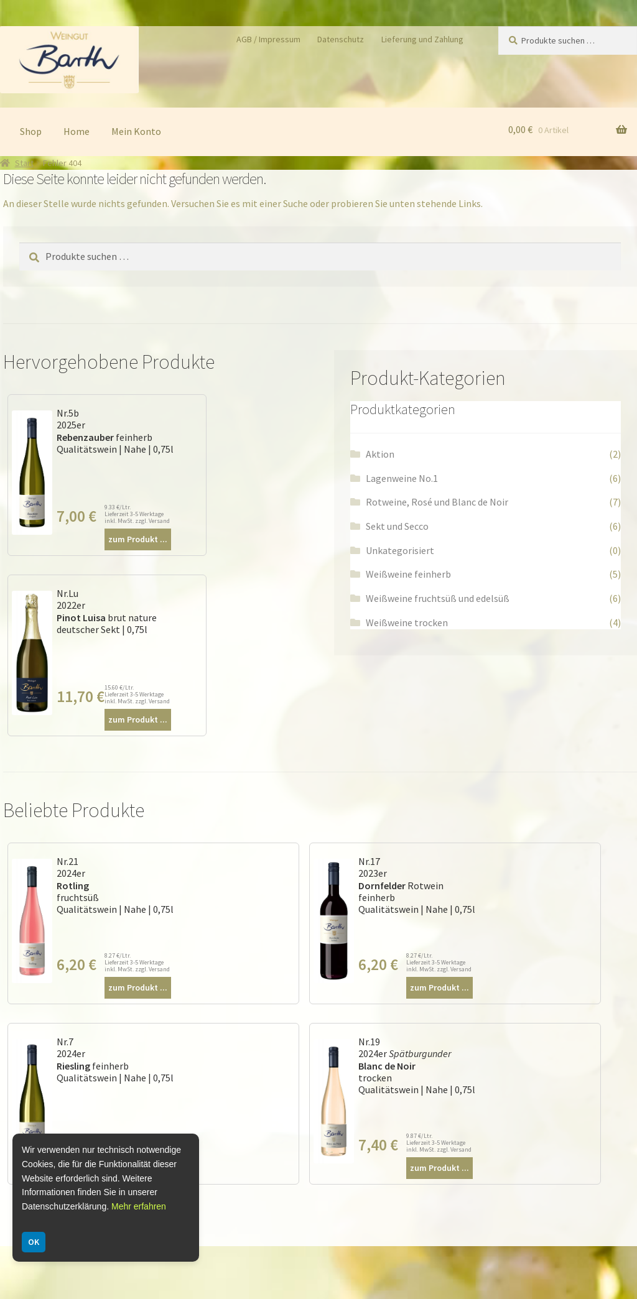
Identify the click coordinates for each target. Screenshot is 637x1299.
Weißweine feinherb (408, 574)
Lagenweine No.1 (402, 478)
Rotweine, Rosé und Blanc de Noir (437, 502)
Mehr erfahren (138, 1206)
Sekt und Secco (397, 526)
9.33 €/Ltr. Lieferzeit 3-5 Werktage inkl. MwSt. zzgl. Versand (137, 514)
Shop (31, 131)
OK (33, 1241)
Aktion (380, 454)
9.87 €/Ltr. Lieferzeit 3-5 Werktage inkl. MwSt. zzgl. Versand (439, 1142)
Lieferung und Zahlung (422, 39)
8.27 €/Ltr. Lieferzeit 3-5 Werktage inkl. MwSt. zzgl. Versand (137, 962)
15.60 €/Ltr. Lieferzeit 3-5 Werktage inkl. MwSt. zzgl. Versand (137, 694)
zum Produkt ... (137, 539)
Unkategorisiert (400, 550)
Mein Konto (136, 131)
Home (76, 131)
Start (24, 163)
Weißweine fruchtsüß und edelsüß (437, 598)
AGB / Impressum (268, 39)
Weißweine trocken (407, 622)
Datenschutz (340, 39)
